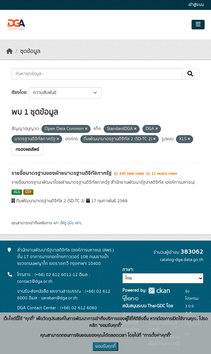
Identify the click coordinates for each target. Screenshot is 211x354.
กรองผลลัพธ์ (27, 149)
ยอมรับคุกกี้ (105, 346)
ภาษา (127, 269)
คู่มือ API (73, 223)
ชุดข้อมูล (30, 51)
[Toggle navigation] (198, 24)
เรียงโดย (18, 92)
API (56, 223)
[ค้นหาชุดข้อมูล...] (96, 74)
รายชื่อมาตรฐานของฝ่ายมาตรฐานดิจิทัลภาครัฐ (62, 173)
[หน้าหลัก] (9, 51)
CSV (28, 192)
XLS (17, 192)
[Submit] (191, 74)
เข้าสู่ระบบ (196, 5)
